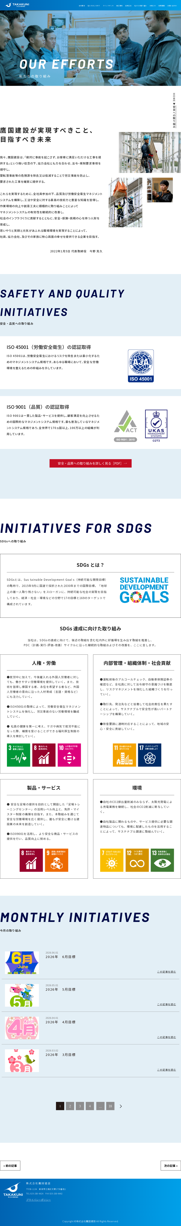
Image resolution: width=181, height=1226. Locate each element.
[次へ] (121, 1106)
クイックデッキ (108, 6)
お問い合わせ (172, 6)
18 (110, 1106)
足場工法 (128, 6)
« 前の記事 (10, 1166)
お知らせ (153, 6)
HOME (174, 97)
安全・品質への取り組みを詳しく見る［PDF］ (90, 463)
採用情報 (162, 6)
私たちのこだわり (94, 6)
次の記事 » (171, 1166)
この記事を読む (166, 971)
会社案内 (82, 6)
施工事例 (119, 6)
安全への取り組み (174, 116)
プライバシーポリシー (38, 1199)
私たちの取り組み (140, 6)
